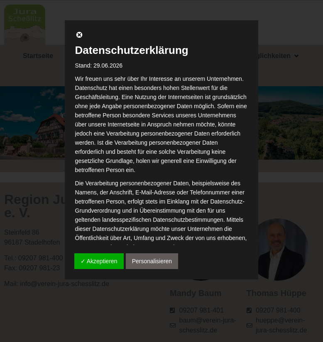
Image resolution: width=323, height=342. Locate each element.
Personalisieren (152, 261)
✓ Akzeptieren (99, 261)
